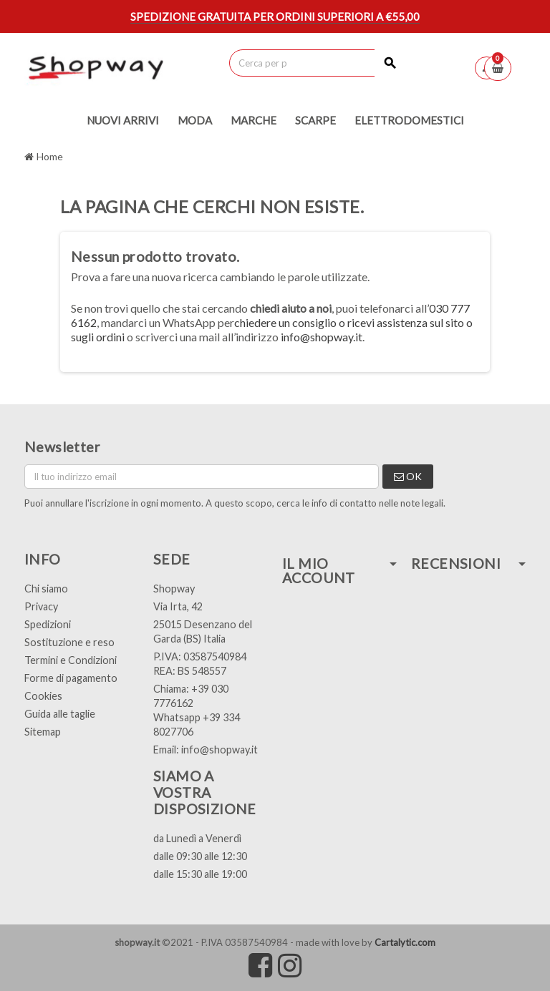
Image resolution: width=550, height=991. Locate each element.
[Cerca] (317, 63)
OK (408, 476)
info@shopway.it (321, 336)
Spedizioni (47, 624)
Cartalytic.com (405, 942)
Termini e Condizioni (70, 660)
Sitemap (42, 732)
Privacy (41, 606)
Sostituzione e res (66, 642)
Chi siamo (46, 588)
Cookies (43, 696)
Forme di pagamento (70, 678)
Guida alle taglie (59, 714)
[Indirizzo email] (201, 476)
